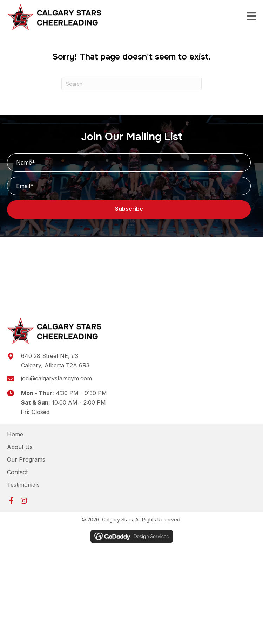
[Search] (131, 84)
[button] (129, 209)
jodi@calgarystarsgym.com (56, 378)
